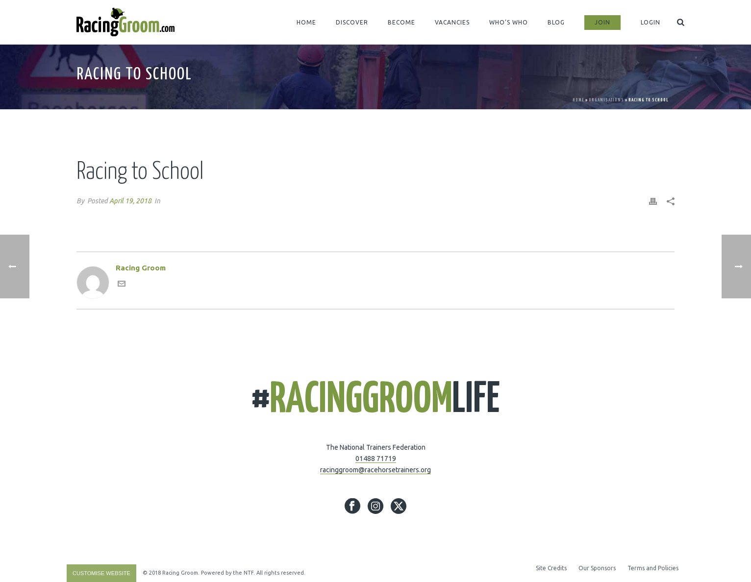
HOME (306, 22)
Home (578, 100)
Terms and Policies (652, 568)
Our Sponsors (597, 568)
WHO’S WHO (508, 22)
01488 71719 (375, 458)
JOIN (602, 22)
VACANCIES (452, 22)
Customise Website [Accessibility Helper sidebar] (101, 573)
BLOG (556, 22)
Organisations (606, 100)
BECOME (401, 22)
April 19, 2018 (130, 201)
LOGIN (650, 22)
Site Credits (551, 568)
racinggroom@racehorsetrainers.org (375, 470)
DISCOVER (352, 22)
